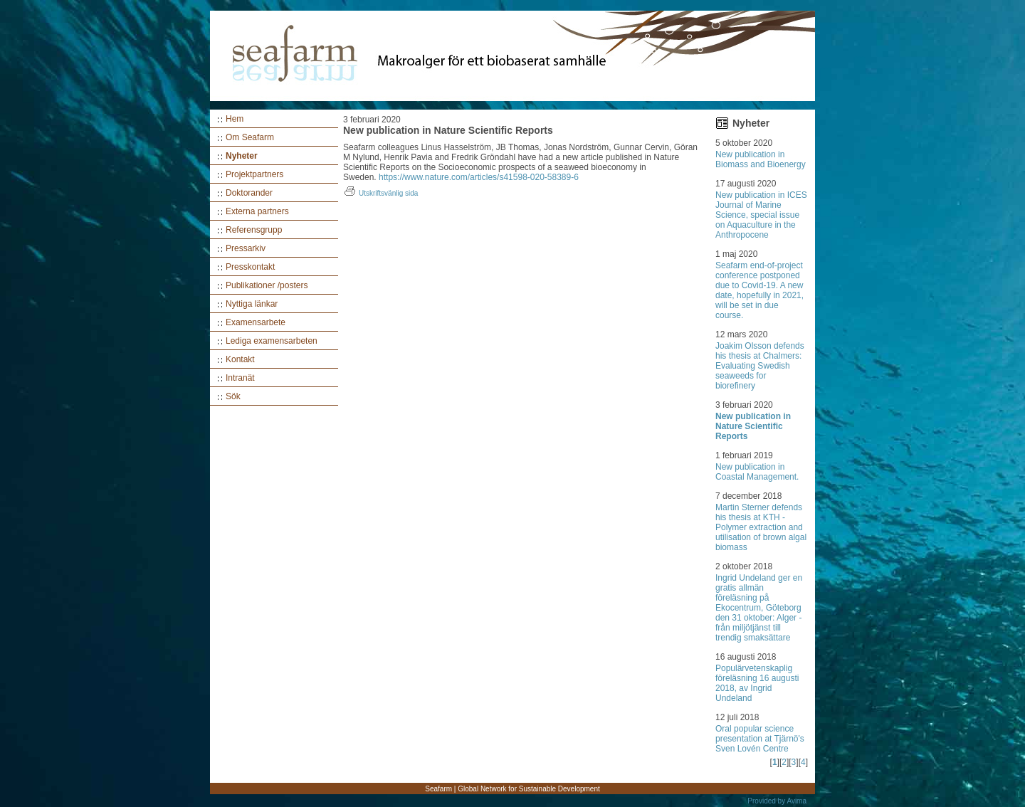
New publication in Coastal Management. (757, 472)
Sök (233, 396)
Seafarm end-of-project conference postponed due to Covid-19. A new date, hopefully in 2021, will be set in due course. (759, 290)
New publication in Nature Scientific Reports (753, 426)
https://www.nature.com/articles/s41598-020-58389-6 (479, 177)
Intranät (240, 378)
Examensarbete (255, 322)
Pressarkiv (246, 248)
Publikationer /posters (267, 285)
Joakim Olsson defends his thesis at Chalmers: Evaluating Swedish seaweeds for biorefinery (759, 366)
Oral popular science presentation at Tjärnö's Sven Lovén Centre (759, 739)
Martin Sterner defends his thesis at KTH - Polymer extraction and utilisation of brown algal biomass (760, 527)
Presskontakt (250, 267)
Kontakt (240, 359)
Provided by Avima (776, 801)
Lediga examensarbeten (271, 341)
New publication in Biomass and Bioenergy (760, 159)
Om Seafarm (250, 137)
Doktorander (249, 193)
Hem (234, 119)
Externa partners (257, 211)
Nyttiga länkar (252, 304)
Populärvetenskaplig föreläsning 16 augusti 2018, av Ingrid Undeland (757, 683)
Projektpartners (254, 174)
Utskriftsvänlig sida (380, 193)
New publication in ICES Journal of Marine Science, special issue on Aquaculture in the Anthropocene (761, 215)
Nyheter (242, 156)
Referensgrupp (254, 230)
